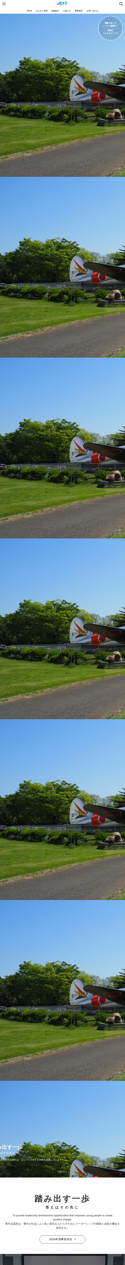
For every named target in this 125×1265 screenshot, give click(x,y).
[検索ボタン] (121, 4)
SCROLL (62, 1172)
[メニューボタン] (4, 4)
